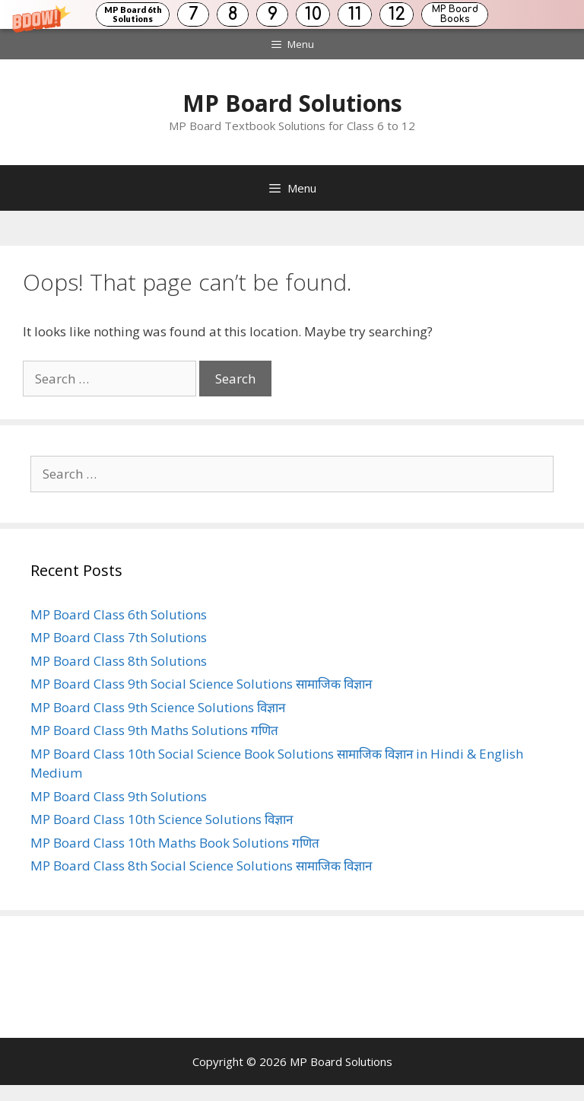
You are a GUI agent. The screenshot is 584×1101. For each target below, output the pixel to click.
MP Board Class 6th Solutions (118, 614)
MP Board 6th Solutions (133, 14)
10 (313, 14)
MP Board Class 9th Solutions (118, 796)
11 (355, 14)
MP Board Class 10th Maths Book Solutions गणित (174, 842)
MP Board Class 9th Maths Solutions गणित (154, 730)
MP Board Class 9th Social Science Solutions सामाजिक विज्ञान (201, 683)
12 (397, 14)
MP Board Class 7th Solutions (118, 637)
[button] (292, 14)
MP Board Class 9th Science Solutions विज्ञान (157, 707)
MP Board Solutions (292, 103)
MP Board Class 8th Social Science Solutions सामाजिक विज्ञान (201, 865)
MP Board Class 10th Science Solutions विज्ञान (161, 819)
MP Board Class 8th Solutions (118, 661)
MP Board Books (455, 14)
